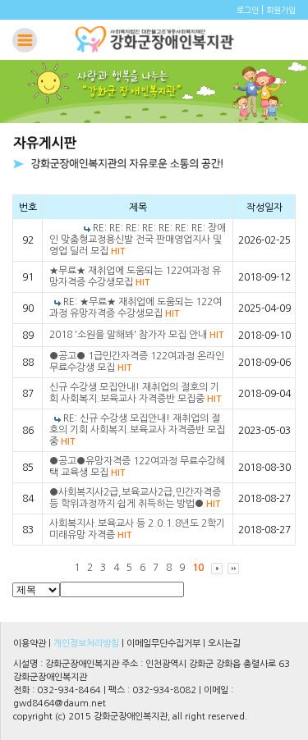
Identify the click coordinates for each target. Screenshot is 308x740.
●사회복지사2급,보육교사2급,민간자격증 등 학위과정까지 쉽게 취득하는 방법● (135, 498)
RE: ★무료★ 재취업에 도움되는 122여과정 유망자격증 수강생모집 (135, 307)
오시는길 (224, 643)
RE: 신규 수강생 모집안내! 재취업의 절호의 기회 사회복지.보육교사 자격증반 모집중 (137, 429)
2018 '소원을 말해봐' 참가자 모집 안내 (136, 335)
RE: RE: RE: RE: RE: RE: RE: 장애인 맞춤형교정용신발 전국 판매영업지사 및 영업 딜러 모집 (137, 239)
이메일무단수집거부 (163, 643)
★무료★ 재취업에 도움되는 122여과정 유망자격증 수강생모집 (135, 276)
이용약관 (29, 643)
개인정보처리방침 (86, 643)
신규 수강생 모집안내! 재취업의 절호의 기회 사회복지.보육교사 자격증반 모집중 (135, 393)
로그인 (248, 10)
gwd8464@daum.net (59, 703)
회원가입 (281, 10)
